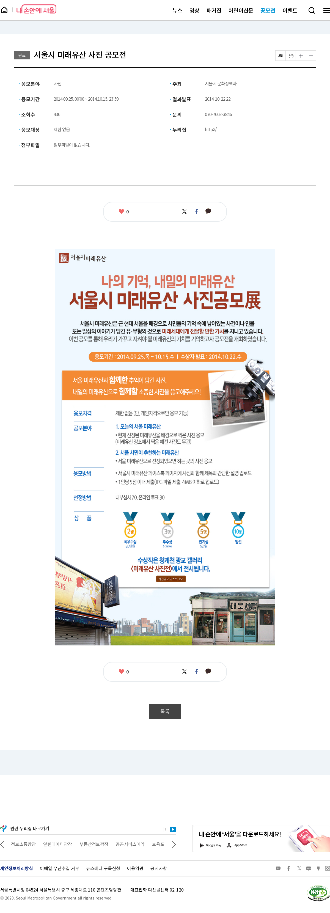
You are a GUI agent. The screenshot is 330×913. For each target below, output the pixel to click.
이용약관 (135, 868)
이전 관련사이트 (2, 844)
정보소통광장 (56, 844)
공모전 (267, 10)
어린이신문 (241, 10)
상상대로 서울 (24, 844)
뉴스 (177, 10)
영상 (194, 10)
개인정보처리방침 (16, 868)
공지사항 (158, 868)
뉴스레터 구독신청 (103, 868)
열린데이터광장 (90, 844)
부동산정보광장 (127, 844)
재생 (173, 829)
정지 (166, 829)
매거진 (214, 10)
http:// (210, 129)
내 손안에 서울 (36, 8)
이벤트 (289, 10)
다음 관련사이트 (174, 844)
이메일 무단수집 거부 (59, 868)
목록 (165, 711)
